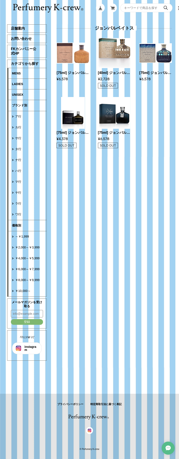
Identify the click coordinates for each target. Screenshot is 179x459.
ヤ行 (18, 192)
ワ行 (18, 214)
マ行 (18, 181)
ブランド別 (19, 105)
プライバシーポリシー (70, 404)
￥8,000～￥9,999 (27, 280)
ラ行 (18, 203)
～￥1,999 (22, 236)
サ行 (18, 138)
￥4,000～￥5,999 (27, 258)
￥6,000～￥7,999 (27, 269)
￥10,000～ (23, 291)
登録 (27, 321)
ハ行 (18, 171)
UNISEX (17, 94)
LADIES (17, 84)
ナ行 (18, 160)
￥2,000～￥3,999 (27, 247)
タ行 (18, 149)
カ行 (18, 127)
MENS (16, 73)
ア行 (18, 116)
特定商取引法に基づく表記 (106, 404)
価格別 (16, 225)
